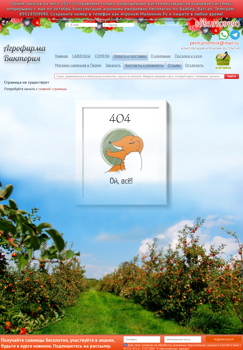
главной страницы (52, 88)
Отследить (194, 65)
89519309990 (217, 24)
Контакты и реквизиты (144, 65)
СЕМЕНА (102, 56)
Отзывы (174, 65)
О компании (161, 56)
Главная (61, 56)
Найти (232, 76)
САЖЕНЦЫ (81, 56)
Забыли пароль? (167, 24)
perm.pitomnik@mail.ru (214, 43)
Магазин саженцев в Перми (78, 65)
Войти (144, 24)
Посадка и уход (188, 56)
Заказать (113, 65)
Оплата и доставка (130, 56)
